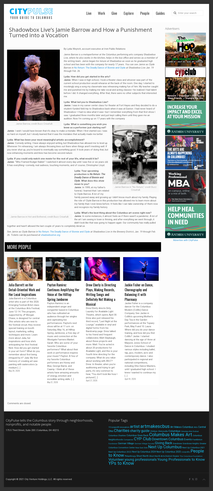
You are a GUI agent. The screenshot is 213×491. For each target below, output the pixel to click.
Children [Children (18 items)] (153, 431)
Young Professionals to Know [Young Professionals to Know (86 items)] (181, 459)
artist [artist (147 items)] (135, 426)
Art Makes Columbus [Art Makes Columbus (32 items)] (181, 427)
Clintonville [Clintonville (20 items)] (163, 431)
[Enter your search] (187, 13)
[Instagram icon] (196, 479)
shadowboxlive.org (50, 235)
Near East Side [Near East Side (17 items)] (141, 448)
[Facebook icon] (189, 479)
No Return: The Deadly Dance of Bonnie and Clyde (99, 67)
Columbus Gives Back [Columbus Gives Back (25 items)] (137, 435)
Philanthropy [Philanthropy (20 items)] (130, 456)
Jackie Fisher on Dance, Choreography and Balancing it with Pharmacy (139, 292)
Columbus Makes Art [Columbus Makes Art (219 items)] (170, 434)
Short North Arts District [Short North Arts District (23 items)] (160, 456)
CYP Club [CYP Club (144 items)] (142, 438)
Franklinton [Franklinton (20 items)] (197, 439)
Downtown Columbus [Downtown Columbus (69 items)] (167, 439)
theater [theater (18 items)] (176, 456)
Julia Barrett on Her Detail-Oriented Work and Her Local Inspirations (24, 289)
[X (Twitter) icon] (193, 479)
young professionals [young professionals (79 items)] (141, 459)
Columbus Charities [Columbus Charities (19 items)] (117, 435)
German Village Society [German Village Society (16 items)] (144, 444)
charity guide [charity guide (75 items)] (140, 431)
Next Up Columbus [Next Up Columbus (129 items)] (165, 447)
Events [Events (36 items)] (188, 439)
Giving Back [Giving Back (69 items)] (163, 443)
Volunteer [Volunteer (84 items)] (116, 459)
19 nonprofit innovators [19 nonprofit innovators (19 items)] (118, 427)
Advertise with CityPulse (185, 240)
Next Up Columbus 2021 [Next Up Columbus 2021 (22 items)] (193, 447)
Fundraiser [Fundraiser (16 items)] (112, 444)
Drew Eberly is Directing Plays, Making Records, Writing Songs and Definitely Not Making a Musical (101, 294)
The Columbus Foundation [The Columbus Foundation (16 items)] (191, 456)
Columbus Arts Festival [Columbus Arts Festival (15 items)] (190, 431)
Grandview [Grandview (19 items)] (177, 443)
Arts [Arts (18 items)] (196, 427)
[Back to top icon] (204, 479)
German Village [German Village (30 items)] (126, 443)
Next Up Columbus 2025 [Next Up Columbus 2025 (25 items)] (168, 451)
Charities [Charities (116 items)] (121, 430)
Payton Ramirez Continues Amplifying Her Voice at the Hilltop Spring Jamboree (63, 292)
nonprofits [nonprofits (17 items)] (186, 452)
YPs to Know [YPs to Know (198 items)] (121, 463)
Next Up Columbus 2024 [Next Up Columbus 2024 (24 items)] (144, 451)
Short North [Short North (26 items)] (142, 456)
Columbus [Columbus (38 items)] (174, 431)
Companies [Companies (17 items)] (128, 440)
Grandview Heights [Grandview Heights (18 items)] (191, 443)
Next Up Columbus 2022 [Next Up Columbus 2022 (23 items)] (119, 451)
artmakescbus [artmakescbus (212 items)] (155, 426)
